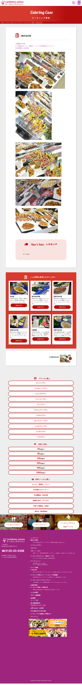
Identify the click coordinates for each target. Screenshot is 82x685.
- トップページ (33, 539)
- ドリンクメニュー (34, 562)
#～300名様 (18, 46)
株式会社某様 (36, 296)
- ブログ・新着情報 (34, 596)
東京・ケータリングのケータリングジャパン (13, 22)
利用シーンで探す (36, 552)
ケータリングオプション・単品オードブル (68, 525)
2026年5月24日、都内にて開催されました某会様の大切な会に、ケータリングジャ (19, 300)
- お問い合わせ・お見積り (36, 609)
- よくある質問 (33, 593)
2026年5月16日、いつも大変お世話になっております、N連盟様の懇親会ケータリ (40, 333)
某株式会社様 (58, 296)
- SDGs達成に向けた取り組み (37, 612)
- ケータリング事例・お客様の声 (38, 588)
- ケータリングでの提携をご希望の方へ (40, 615)
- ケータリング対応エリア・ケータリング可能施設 (43, 576)
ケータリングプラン (14, 526)
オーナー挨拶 (34, 601)
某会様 (12, 296)
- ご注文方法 (33, 571)
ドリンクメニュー (41, 526)
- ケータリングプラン (35, 546)
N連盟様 (34, 330)
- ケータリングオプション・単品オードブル (41, 557)
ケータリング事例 (29, 22)
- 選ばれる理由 (33, 541)
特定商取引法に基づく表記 (38, 606)
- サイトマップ (33, 618)
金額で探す (34, 549)
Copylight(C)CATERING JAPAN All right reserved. (41, 681)
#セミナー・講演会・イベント (30, 46)
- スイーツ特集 (33, 569)
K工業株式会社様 (54, 357)
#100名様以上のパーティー (47, 46)
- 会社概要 (32, 599)
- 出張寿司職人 (33, 586)
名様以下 (41, 449)
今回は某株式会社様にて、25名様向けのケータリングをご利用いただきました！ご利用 (62, 333)
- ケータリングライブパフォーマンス (39, 581)
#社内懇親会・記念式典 (22, 48)
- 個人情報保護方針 (34, 604)
